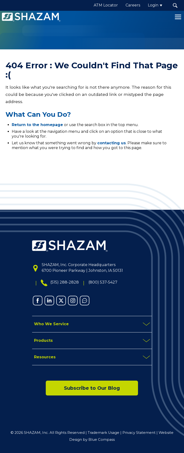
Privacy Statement (138, 432)
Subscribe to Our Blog (92, 388)
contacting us (111, 143)
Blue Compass (101, 439)
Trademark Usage (103, 432)
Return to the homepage (37, 124)
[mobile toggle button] (92, 324)
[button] (175, 5)
